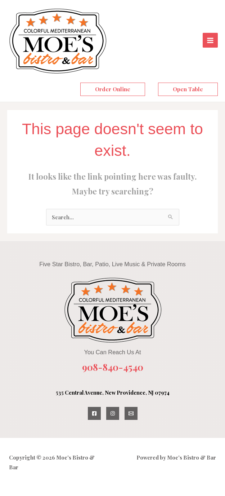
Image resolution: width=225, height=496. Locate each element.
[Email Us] (131, 413)
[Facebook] (94, 413)
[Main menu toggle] (210, 40)
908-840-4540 (112, 367)
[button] (112, 89)
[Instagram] (112, 413)
